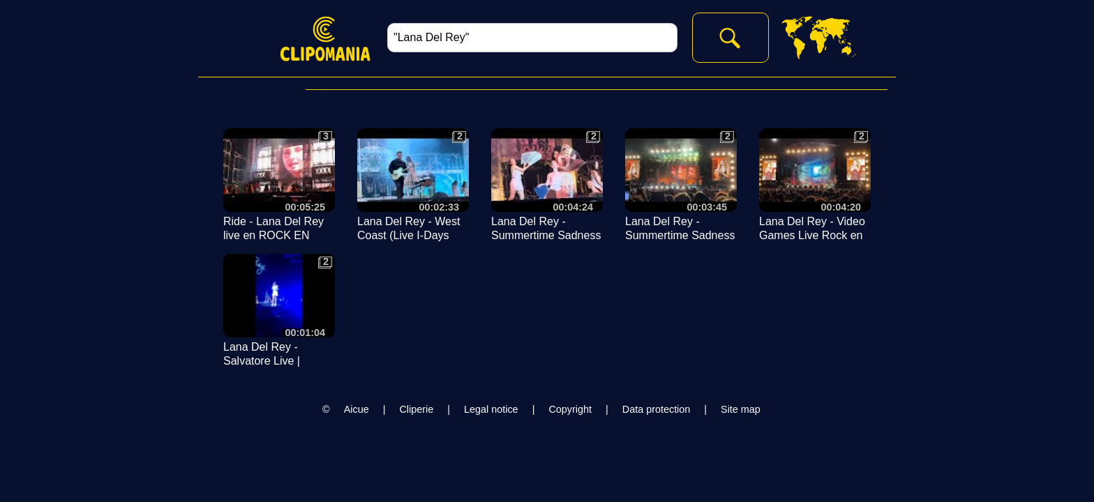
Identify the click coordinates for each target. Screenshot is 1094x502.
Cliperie (416, 409)
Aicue (356, 409)
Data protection (656, 409)
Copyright (570, 409)
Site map (740, 409)
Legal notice (491, 409)
